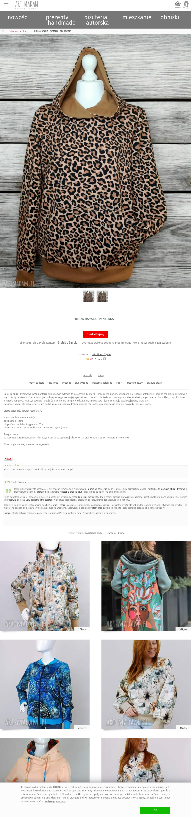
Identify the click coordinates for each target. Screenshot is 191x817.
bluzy (101, 375)
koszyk (178, 8)
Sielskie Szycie (67, 342)
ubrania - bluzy (115, 533)
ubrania (87, 375)
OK (155, 810)
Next (185, 152)
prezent (66, 382)
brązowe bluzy (134, 382)
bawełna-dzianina (102, 382)
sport (119, 382)
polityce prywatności (55, 801)
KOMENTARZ (16, 482)
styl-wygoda (81, 382)
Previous (6, 152)
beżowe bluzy (154, 382)
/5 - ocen (94, 359)
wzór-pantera (36, 382)
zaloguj (186, 8)
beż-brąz (53, 382)
